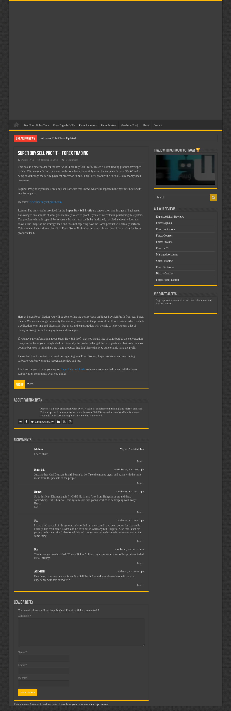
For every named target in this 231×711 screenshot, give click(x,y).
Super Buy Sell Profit (73, 369)
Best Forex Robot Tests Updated (57, 138)
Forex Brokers (108, 125)
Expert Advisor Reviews (170, 216)
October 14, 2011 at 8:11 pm (130, 520)
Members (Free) (129, 125)
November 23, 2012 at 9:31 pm (129, 469)
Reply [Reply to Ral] (139, 563)
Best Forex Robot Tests (36, 125)
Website (22, 677)
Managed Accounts (167, 254)
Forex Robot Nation (167, 279)
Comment (24, 615)
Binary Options (165, 273)
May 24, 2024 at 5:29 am (132, 449)
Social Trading (164, 260)
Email (22, 665)
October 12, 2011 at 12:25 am (130, 549)
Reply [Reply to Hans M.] (139, 483)
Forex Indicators (88, 125)
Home (16, 124)
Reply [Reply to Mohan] (139, 461)
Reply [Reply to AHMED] (139, 585)
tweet (30, 383)
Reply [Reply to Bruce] (139, 512)
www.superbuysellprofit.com (45, 202)
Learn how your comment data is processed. (84, 704)
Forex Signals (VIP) (64, 125)
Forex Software (165, 267)
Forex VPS (162, 248)
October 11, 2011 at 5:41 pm (130, 571)
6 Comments (72, 159)
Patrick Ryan (27, 159)
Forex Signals (164, 223)
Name (22, 652)
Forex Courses (164, 235)
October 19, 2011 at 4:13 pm (130, 491)
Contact (157, 125)
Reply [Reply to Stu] (139, 541)
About (145, 125)
